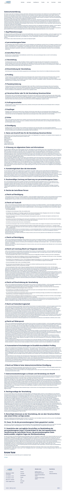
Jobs (48, 2)
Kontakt (59, 2)
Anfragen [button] (6, 457)
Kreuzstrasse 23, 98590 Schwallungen (10, 474)
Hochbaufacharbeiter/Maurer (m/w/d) (40, 475)
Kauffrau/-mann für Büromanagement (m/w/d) (39, 472)
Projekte (42, 2)
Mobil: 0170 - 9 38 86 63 (10, 479)
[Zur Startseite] (7, 2)
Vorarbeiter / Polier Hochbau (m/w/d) (39, 478)
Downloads (53, 2)
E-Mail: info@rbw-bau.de (10, 481)
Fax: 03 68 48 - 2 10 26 (10, 477)
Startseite (22, 2)
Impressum (51, 471)
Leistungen (29, 2)
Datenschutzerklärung (53, 473)
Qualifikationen (36, 2)
